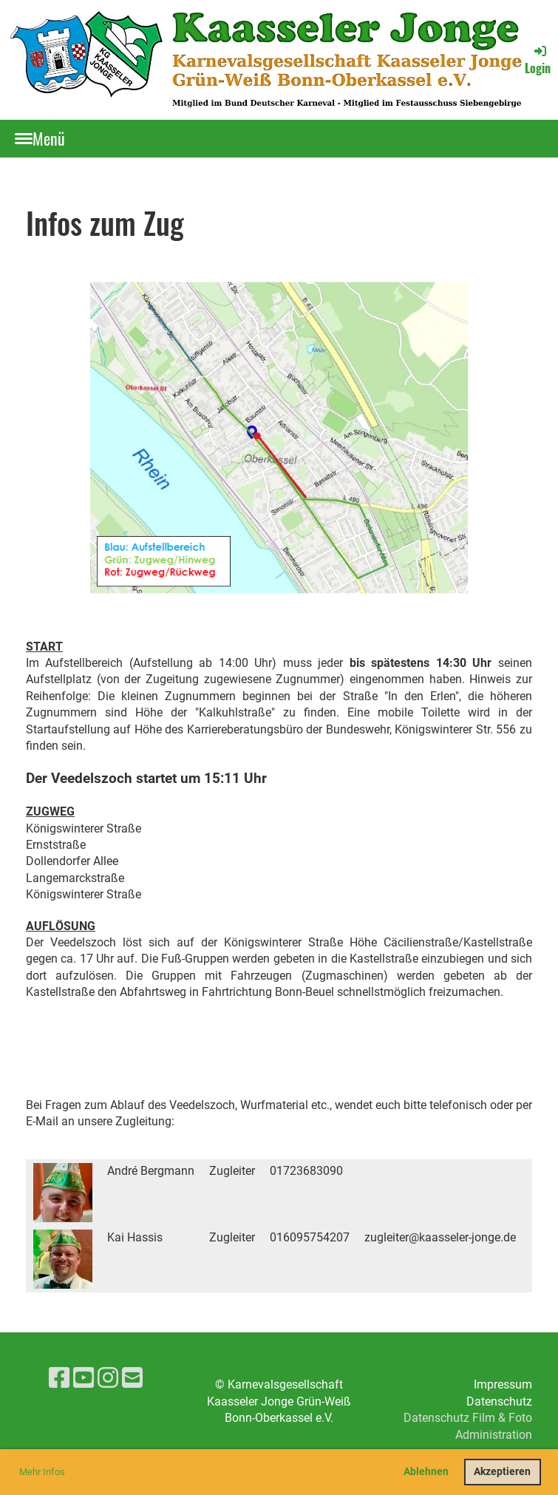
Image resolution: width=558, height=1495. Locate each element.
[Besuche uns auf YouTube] (83, 1378)
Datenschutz (499, 1401)
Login (538, 60)
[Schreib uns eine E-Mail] (132, 1378)
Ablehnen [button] (426, 1471)
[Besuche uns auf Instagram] (108, 1378)
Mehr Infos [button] (42, 1471)
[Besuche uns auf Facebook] (59, 1378)
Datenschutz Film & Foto (468, 1418)
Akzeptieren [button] (502, 1471)
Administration (493, 1435)
